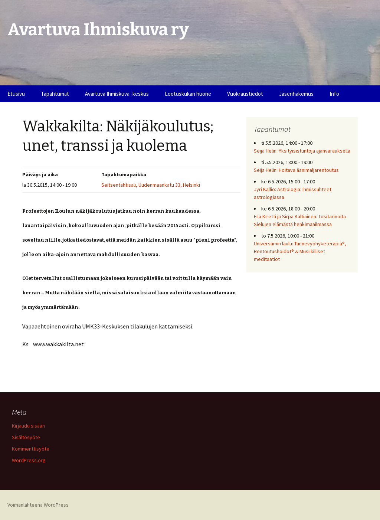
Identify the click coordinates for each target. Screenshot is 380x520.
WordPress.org (29, 460)
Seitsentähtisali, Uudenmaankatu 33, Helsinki (150, 184)
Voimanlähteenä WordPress (38, 504)
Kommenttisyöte (30, 448)
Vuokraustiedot (245, 93)
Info (334, 93)
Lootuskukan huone (188, 93)
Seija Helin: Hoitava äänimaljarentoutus (296, 170)
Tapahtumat (55, 93)
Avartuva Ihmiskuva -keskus (117, 93)
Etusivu (16, 93)
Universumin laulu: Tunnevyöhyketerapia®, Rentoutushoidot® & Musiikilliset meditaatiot (300, 251)
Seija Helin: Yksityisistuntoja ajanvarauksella (302, 150)
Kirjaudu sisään (28, 425)
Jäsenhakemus (296, 93)
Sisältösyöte (26, 437)
